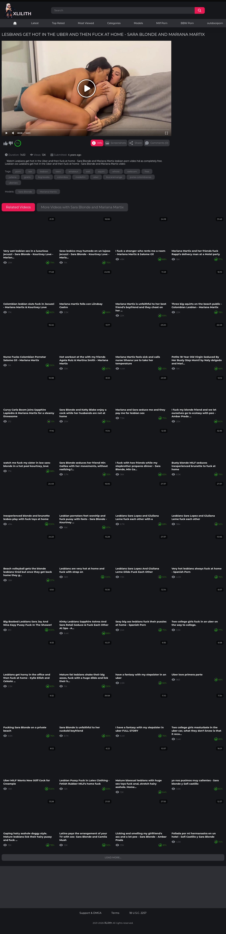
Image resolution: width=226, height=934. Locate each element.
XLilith (108, 922)
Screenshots (118, 142)
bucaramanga (114, 177)
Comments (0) (159, 142)
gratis (27, 177)
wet (88, 171)
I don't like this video (10, 143)
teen (58, 171)
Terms (115, 912)
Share (138, 142)
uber (96, 177)
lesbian (44, 171)
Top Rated (58, 23)
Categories (114, 23)
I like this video (5, 143)
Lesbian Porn (15, 23)
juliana (12, 177)
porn (18, 171)
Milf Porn (161, 23)
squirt (101, 171)
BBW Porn (187, 23)
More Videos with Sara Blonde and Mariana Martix (82, 207)
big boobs (44, 177)
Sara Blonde (25, 191)
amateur (73, 171)
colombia (62, 177)
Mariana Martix (48, 191)
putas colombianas (140, 177)
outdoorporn (215, 23)
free (147, 171)
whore (116, 171)
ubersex (13, 182)
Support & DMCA (90, 912)
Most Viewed (86, 23)
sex (30, 171)
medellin (81, 177)
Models (138, 23)
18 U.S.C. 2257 (138, 912)
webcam (132, 171)
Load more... (113, 857)
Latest (35, 23)
